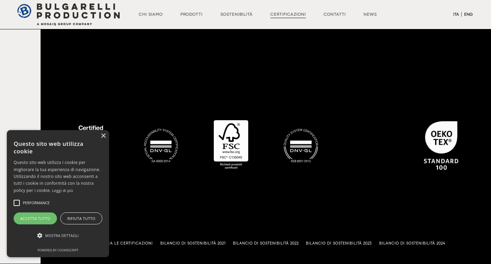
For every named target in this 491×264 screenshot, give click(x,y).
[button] (58, 236)
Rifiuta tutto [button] (81, 218)
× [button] (103, 136)
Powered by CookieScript (58, 250)
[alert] (58, 193)
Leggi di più (62, 190)
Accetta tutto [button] (35, 218)
